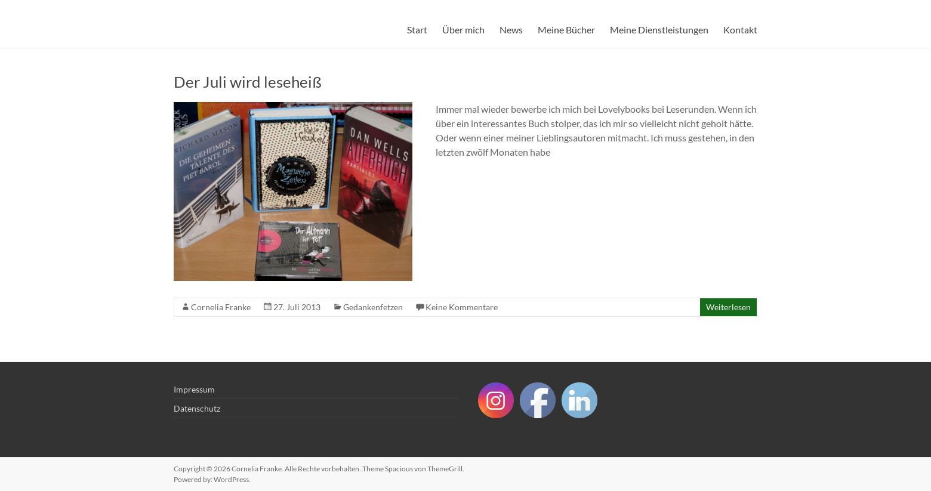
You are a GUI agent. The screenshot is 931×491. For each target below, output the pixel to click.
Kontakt (740, 29)
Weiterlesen (728, 307)
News (511, 29)
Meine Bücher (566, 29)
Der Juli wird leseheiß (248, 81)
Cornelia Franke (221, 307)
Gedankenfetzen (373, 307)
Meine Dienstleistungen (659, 29)
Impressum (194, 389)
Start (417, 29)
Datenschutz (197, 408)
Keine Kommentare (462, 307)
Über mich (463, 29)
